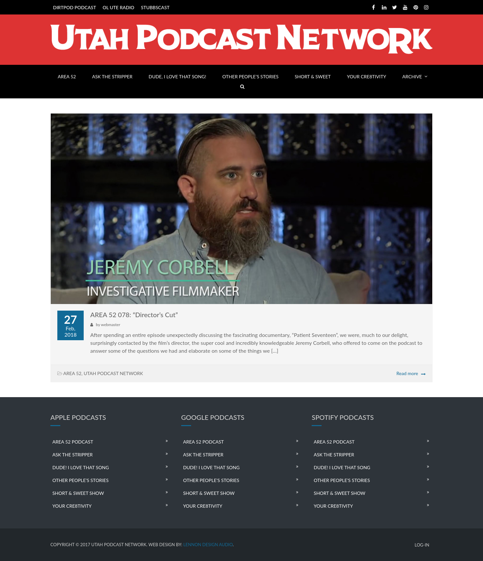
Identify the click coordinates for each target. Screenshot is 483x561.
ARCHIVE (412, 76)
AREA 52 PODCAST (72, 442)
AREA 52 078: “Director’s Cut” (134, 315)
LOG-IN (421, 545)
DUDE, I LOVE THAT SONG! (177, 76)
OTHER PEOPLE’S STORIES (250, 76)
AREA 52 (67, 76)
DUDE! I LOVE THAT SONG (80, 467)
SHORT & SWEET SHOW (78, 493)
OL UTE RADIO (118, 7)
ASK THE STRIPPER (112, 76)
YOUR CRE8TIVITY (366, 76)
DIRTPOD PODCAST (74, 7)
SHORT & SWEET (312, 76)
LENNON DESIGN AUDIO (208, 544)
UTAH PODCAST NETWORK (113, 373)
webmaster (110, 324)
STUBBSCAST (155, 7)
